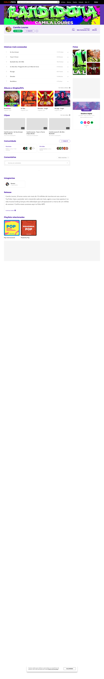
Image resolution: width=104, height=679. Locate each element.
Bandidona (13, 81)
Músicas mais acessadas (15, 47)
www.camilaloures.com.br (86, 117)
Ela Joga (12, 71)
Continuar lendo (11, 210)
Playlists (75, 2)
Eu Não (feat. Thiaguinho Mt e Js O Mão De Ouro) (24, 66)
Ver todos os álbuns (64, 88)
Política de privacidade (53, 669)
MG (89, 30)
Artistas (63, 2)
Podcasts (81, 2)
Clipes (7, 115)
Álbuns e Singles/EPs (14, 88)
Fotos (75, 47)
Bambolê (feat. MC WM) (17, 62)
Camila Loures (20, 27)
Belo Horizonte (81, 30)
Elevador (12, 76)
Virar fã (29, 31)
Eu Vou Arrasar (14, 52)
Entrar (96, 2)
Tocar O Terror (14, 57)
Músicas (69, 2)
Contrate (86, 110)
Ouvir (18, 31)
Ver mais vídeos (65, 115)
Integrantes (9, 178)
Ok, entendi (69, 668)
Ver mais (86, 125)
